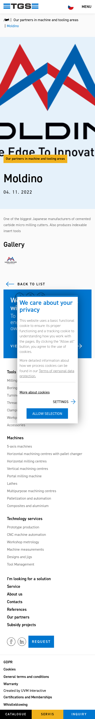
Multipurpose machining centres (31, 490)
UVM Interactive (33, 690)
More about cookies (35, 392)
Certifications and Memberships (27, 697)
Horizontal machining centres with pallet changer (44, 453)
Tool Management (20, 564)
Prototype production (23, 527)
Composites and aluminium (28, 505)
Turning (13, 395)
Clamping (14, 410)
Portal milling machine (24, 476)
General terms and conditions (26, 676)
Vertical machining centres (27, 468)
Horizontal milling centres (27, 461)
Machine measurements (25, 549)
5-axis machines (19, 446)
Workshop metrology (23, 542)
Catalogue (15, 714)
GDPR (8, 662)
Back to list (31, 284)
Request (41, 641)
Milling (12, 380)
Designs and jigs (19, 556)
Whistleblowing (15, 704)
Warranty (10, 683)
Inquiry (79, 714)
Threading (14, 402)
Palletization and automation (29, 498)
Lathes (12, 483)
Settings (60, 401)
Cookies (9, 669)
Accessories (16, 425)
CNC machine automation (26, 534)
